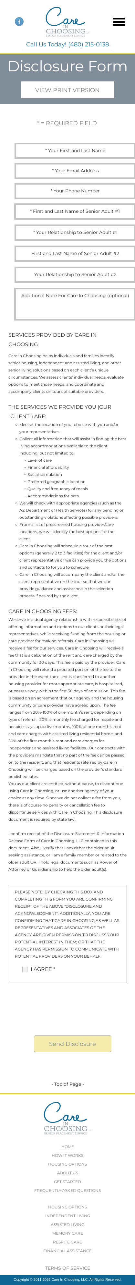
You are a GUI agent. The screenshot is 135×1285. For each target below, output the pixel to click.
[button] (116, 21)
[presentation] (74, 1008)
